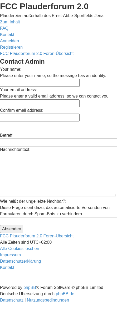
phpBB (29, 287)
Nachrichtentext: (15, 149)
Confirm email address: (21, 110)
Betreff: (6, 135)
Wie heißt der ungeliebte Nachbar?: (33, 201)
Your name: (10, 69)
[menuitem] (4, 28)
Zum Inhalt (10, 22)
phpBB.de (65, 294)
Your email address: (18, 90)
